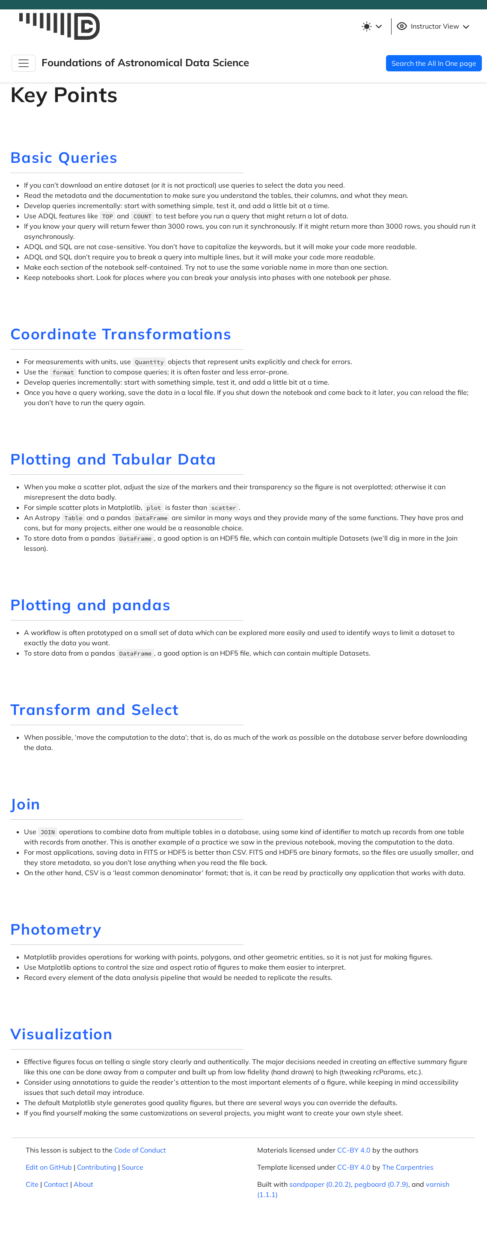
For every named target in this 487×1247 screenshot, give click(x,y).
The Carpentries (408, 1167)
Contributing (96, 1167)
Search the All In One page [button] (434, 63)
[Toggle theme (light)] (371, 26)
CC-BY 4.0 (354, 1150)
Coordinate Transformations (121, 333)
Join (25, 803)
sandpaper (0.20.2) (320, 1184)
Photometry (56, 929)
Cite (32, 1184)
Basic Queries (64, 157)
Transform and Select (94, 709)
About (83, 1184)
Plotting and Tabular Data (113, 459)
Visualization (61, 1033)
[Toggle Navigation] (24, 63)
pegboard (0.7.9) (381, 1184)
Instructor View (434, 26)
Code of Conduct (140, 1150)
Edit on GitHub (49, 1167)
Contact (56, 1184)
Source (132, 1167)
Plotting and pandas (90, 604)
